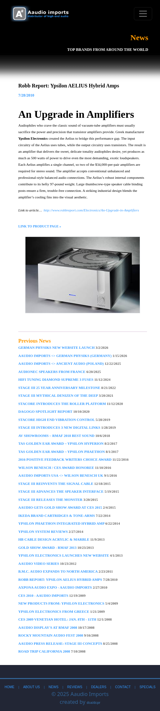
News (53, 687)
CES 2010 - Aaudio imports (52, 595)
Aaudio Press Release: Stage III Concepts (68, 643)
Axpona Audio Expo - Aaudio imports (62, 587)
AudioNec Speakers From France (59, 372)
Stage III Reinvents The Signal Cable (64, 484)
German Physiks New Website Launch (63, 347)
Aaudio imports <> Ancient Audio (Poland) (69, 363)
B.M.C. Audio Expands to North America (65, 571)
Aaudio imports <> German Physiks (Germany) (72, 356)
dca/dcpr (93, 702)
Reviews (74, 687)
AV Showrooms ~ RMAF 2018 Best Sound (64, 436)
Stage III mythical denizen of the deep (65, 395)
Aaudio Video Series (47, 563)
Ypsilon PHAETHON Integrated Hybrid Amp (69, 523)
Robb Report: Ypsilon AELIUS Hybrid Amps (68, 579)
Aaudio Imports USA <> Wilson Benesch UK (67, 475)
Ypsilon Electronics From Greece (61, 611)
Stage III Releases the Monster (58, 500)
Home (9, 687)
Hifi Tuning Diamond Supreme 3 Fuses (64, 379)
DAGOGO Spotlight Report (53, 411)
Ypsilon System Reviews (50, 531)
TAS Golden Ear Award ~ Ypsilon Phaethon (68, 452)
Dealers (98, 687)
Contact (123, 687)
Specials (147, 687)
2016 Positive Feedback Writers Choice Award (73, 459)
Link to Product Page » (39, 226)
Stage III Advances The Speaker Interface (68, 491)
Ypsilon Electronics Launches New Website (70, 555)
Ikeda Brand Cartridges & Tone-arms (64, 516)
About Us (31, 687)
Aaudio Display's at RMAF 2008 (56, 627)
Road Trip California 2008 (52, 651)
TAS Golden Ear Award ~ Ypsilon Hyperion (67, 443)
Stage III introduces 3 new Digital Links (67, 427)
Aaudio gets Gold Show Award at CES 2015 (67, 507)
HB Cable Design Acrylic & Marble (61, 539)
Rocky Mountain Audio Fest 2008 (58, 635)
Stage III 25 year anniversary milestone (67, 388)
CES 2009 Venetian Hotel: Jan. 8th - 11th (65, 619)
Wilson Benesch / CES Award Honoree (64, 468)
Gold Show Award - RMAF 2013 (56, 547)
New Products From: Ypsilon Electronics (68, 603)
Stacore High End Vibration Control (64, 420)
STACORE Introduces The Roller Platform (70, 404)
